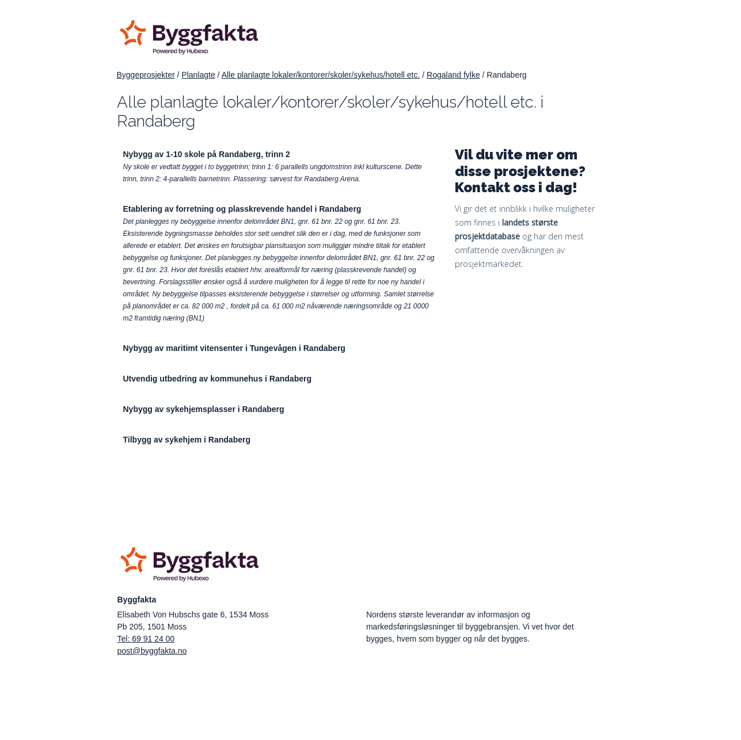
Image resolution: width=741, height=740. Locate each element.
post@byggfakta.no (152, 650)
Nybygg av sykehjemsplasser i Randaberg (203, 409)
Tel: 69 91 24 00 (146, 638)
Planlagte (198, 74)
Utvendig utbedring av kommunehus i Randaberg (217, 378)
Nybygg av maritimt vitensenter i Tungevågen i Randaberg (234, 348)
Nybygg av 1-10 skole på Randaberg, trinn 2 (206, 154)
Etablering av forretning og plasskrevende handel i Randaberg (242, 208)
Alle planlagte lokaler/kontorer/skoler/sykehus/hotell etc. (321, 74)
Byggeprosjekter (146, 74)
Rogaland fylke (453, 74)
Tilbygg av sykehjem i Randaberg (186, 439)
